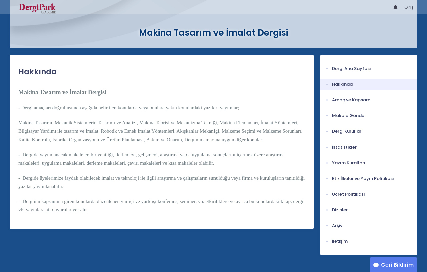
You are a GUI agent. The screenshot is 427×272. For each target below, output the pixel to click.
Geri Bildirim (397, 264)
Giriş (409, 7)
